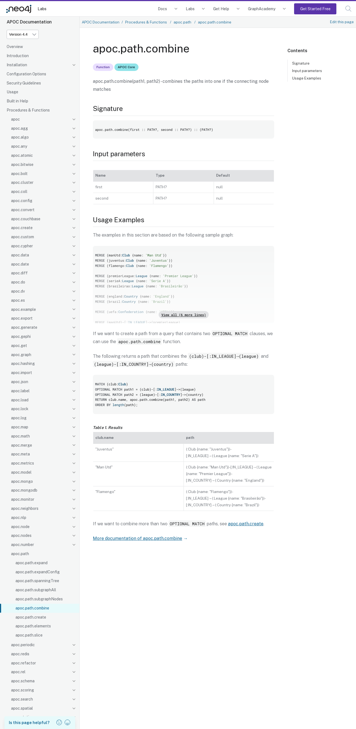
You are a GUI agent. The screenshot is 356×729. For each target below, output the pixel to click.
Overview (15, 46)
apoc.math (20, 436)
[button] (348, 9)
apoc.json (19, 382)
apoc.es (18, 300)
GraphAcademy (262, 8)
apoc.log (19, 418)
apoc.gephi (21, 336)
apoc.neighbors (24, 508)
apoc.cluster (22, 182)
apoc (15, 119)
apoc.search (22, 699)
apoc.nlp (18, 517)
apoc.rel (18, 672)
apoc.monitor (22, 499)
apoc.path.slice (29, 635)
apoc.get (19, 345)
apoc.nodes (21, 535)
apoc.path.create (30, 617)
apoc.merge (21, 445)
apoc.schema (23, 681)
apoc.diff (19, 273)
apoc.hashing (23, 363)
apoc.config (21, 200)
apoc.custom (22, 237)
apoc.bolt (19, 173)
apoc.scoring (22, 690)
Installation (17, 65)
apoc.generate (24, 327)
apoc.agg (19, 128)
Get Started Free (315, 8)
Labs (42, 8)
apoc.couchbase (25, 219)
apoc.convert (23, 210)
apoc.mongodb (24, 490)
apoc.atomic (22, 155)
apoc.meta (20, 454)
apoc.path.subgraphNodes (39, 599)
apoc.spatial (22, 708)
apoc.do (18, 282)
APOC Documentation (100, 22)
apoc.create (22, 228)
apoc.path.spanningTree (37, 581)
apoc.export (22, 318)
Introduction (18, 56)
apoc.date (20, 264)
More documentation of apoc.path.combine (137, 538)
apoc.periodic (23, 645)
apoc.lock (19, 409)
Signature (301, 63)
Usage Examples (306, 78)
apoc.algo (20, 137)
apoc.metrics (22, 463)
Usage (12, 92)
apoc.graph (21, 354)
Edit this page (342, 22)
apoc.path (20, 554)
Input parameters (307, 70)
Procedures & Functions (28, 110)
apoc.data (20, 255)
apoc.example (23, 309)
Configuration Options (26, 74)
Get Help (221, 8)
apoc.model (21, 472)
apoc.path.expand (31, 563)
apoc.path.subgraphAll (35, 590)
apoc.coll (19, 191)
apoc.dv (18, 291)
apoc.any (19, 146)
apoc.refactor (23, 663)
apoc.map (19, 427)
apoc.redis (20, 654)
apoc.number (22, 544)
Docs (162, 8)
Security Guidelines (24, 83)
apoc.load (19, 400)
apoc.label (20, 391)
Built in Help (17, 101)
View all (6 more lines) (183, 314)
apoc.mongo (22, 481)
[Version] (23, 34)
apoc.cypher (22, 246)
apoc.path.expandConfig (37, 572)
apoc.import (21, 372)
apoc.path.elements (33, 626)
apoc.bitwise (22, 164)
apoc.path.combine (32, 608)
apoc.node (20, 526)
